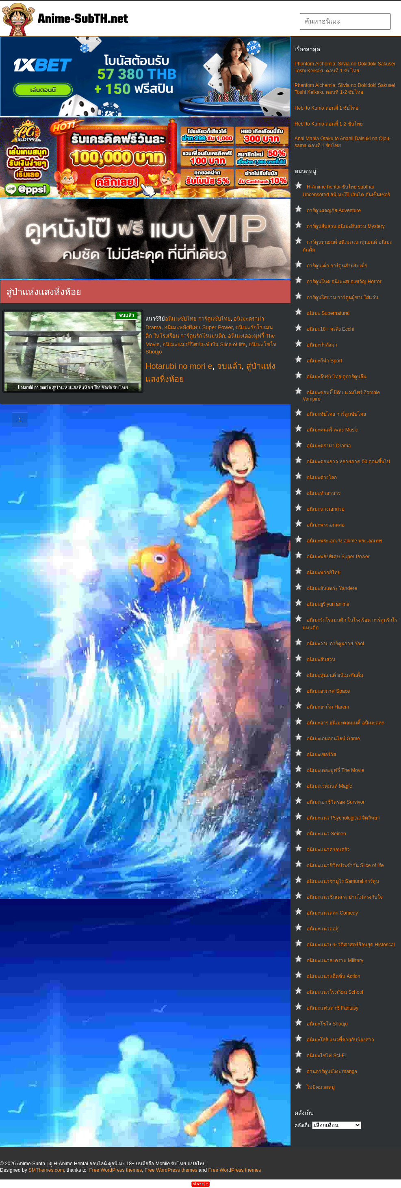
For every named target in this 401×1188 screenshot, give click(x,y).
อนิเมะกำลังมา (322, 345)
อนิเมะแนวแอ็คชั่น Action (333, 976)
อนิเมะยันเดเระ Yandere (332, 588)
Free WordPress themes (115, 1170)
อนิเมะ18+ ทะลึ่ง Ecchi (330, 329)
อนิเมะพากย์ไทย (323, 572)
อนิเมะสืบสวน (321, 659)
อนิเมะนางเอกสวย (326, 509)
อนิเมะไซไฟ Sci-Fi (326, 1055)
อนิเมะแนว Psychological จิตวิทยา (343, 818)
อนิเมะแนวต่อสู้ (322, 929)
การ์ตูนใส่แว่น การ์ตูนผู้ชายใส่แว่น (342, 297)
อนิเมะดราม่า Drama (329, 446)
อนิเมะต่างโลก (322, 477)
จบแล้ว (229, 366)
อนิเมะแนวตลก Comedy (332, 913)
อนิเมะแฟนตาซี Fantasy (332, 1008)
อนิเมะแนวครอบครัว (328, 849)
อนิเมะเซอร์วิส (321, 754)
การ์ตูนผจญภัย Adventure (334, 210)
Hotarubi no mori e (178, 366)
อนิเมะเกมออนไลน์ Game (333, 738)
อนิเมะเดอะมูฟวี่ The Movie (335, 770)
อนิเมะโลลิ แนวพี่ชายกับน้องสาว (340, 1040)
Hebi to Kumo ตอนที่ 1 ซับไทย (326, 108)
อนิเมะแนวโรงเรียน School (335, 992)
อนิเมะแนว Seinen (326, 834)
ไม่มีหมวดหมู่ (321, 1087)
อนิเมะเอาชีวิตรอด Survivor (335, 802)
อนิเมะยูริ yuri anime (328, 604)
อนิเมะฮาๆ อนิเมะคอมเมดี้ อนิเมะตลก (345, 723)
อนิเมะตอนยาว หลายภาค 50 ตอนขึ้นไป (348, 461)
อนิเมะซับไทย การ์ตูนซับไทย (336, 414)
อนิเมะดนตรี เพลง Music (332, 430)
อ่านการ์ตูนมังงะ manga (332, 1071)
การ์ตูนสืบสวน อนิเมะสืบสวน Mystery (346, 226)
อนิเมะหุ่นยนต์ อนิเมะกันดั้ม (335, 675)
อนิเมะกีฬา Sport (324, 361)
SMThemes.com (46, 1170)
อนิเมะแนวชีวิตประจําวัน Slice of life (345, 865)
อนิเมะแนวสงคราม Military (335, 960)
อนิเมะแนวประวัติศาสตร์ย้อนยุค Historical (351, 944)
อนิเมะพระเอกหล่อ (326, 525)
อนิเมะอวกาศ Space (328, 691)
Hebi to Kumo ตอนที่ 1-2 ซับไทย (329, 124)
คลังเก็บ (303, 1125)
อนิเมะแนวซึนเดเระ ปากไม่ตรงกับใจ (345, 897)
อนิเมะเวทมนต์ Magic (329, 786)
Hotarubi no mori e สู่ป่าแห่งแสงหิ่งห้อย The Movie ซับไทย (73, 387)
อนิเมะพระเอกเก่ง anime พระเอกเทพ (344, 541)
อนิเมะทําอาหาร (323, 493)
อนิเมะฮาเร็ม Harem (328, 707)
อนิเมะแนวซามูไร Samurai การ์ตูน (343, 881)
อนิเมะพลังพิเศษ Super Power (338, 556)
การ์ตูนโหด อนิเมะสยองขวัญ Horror (344, 281)
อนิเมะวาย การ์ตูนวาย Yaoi (335, 643)
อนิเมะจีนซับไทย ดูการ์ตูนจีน (336, 376)
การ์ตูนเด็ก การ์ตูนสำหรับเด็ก (337, 266)
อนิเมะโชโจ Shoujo (327, 1024)
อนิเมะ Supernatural (328, 313)
